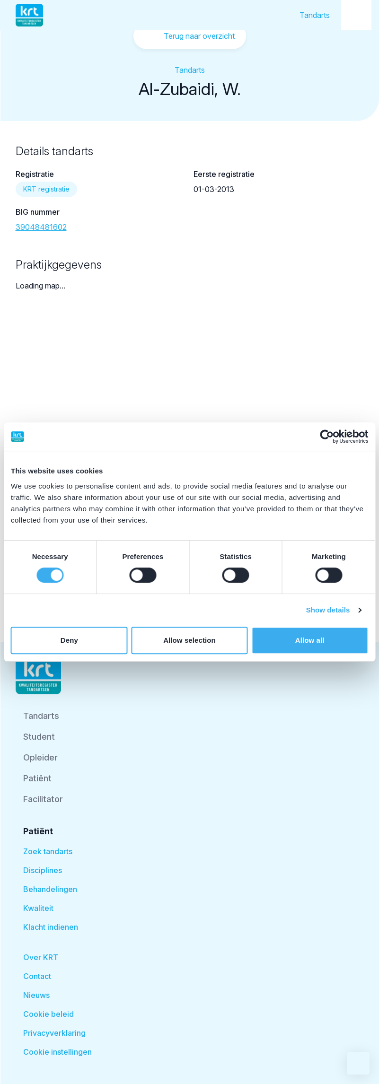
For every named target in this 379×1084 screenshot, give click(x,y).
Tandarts (315, 15)
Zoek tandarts (47, 851)
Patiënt (37, 778)
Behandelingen (50, 889)
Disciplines (42, 870)
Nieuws (36, 995)
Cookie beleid (48, 1014)
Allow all (310, 640)
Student (39, 737)
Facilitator (43, 799)
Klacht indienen (50, 927)
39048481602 (41, 227)
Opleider (40, 757)
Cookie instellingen (57, 1052)
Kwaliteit (38, 908)
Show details (328, 610)
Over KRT (40, 957)
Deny (69, 640)
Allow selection (189, 640)
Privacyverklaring (54, 1033)
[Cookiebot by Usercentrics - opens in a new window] (326, 436)
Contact (37, 976)
